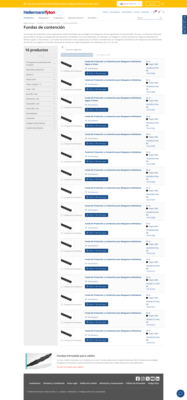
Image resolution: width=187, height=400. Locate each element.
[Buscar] (150, 17)
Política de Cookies (88, 383)
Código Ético (153, 383)
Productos (28, 17)
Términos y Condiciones (54, 383)
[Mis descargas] (184, 32)
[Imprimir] (184, 27)
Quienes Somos (75, 17)
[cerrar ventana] (162, 3)
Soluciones (43, 17)
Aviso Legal (72, 383)
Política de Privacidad (135, 383)
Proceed (152, 4)
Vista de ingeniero (74, 50)
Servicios (92, 17)
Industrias (58, 17)
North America (130, 3)
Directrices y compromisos (111, 383)
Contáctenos (35, 383)
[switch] (63, 47)
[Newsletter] (184, 22)
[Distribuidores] (184, 17)
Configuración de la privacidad (91, 391)
